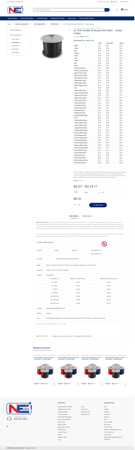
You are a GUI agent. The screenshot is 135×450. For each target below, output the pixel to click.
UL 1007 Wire (15, 39)
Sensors (60, 434)
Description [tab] (73, 216)
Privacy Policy (108, 427)
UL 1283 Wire (15, 52)
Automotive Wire (42, 18)
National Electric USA (42, 222)
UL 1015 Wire (54, 24)
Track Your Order (103, 1)
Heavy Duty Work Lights (86, 18)
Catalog (114, 1)
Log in (82, 406)
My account (107, 424)
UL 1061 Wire (15, 49)
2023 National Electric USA (16, 448)
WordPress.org (85, 414)
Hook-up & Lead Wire (22, 24)
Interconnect (72, 18)
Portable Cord (62, 429)
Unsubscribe (107, 434)
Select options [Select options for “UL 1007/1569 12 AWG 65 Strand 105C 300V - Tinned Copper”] (54, 384)
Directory (106, 417)
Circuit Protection (62, 414)
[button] (69, 29)
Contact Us (107, 414)
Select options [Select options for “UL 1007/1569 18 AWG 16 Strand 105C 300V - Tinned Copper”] (101, 384)
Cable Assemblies (63, 412)
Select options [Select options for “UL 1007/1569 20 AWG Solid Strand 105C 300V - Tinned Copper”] (78, 384)
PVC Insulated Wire (39, 24)
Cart (105, 406)
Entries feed (84, 409)
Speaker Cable (62, 437)
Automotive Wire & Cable (65, 406)
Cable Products (12, 18)
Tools (59, 439)
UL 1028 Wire (15, 46)
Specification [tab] (86, 216)
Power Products (62, 432)
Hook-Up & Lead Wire (27, 18)
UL (53, 222)
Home (9, 24)
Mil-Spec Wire (62, 424)
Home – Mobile (108, 422)
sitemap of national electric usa (112, 429)
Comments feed (85, 412)
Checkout (106, 412)
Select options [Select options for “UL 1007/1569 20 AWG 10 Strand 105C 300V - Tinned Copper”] (125, 384)
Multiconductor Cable (64, 427)
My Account (124, 1)
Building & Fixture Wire (57, 18)
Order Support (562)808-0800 (15, 1)
